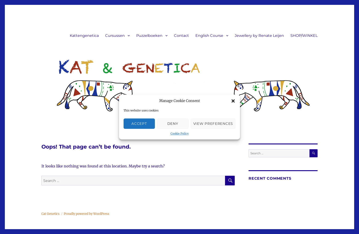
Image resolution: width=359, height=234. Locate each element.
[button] (233, 101)
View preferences (213, 123)
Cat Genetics (50, 214)
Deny (172, 123)
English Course (209, 35)
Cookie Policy (180, 133)
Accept (139, 123)
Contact (181, 35)
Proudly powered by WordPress (86, 214)
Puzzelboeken (149, 35)
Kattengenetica (84, 35)
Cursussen (115, 35)
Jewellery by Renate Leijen (259, 35)
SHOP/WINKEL (304, 35)
